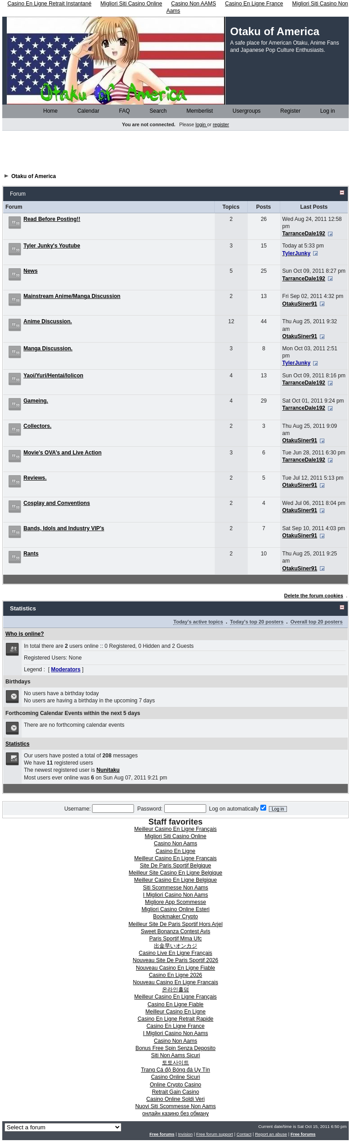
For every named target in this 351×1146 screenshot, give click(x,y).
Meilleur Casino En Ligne (175, 1011)
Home (47, 111)
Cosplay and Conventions (56, 503)
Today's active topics (198, 621)
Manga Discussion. (48, 348)
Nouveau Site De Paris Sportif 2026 (175, 960)
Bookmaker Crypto (175, 916)
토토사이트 (175, 1062)
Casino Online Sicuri (175, 1077)
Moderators (65, 669)
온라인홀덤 (175, 989)
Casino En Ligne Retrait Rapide (175, 1019)
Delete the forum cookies (313, 595)
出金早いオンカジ (175, 946)
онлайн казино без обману (175, 1113)
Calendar (85, 111)
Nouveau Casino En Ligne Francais (175, 982)
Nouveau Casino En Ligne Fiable (175, 968)
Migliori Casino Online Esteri (176, 909)
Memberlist (196, 111)
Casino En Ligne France (176, 1026)
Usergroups (244, 111)
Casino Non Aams (175, 843)
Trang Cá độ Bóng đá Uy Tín (175, 1070)
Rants (30, 553)
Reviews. (34, 478)
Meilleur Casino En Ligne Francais (175, 858)
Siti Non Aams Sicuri (175, 1055)
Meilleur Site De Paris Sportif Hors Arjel (176, 924)
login (201, 124)
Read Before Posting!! (51, 219)
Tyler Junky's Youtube (51, 246)
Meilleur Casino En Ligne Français (175, 829)
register (221, 124)
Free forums (161, 1134)
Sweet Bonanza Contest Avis (175, 931)
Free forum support (214, 1134)
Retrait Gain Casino (175, 1092)
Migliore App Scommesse (175, 902)
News (30, 271)
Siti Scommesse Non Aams (175, 888)
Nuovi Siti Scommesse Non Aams (175, 1106)
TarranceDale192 (303, 233)
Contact (243, 1134)
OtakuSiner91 (299, 304)
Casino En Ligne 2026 (175, 975)
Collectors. (37, 426)
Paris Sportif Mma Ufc (175, 938)
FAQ (121, 111)
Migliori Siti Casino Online (176, 836)
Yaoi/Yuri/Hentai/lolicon (53, 375)
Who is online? (24, 634)
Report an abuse (271, 1134)
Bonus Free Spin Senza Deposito (175, 1048)
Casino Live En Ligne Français (175, 953)
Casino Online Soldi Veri (175, 1099)
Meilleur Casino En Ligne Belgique (175, 880)
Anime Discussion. (47, 321)
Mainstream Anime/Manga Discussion (71, 296)
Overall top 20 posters (317, 621)
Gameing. (35, 401)
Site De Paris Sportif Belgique (175, 865)
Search (155, 111)
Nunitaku (108, 770)
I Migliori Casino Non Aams (175, 895)
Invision (185, 1134)
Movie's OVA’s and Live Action (62, 452)
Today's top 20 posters (257, 621)
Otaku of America (33, 176)
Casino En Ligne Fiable (175, 1004)
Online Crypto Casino (175, 1085)
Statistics (17, 744)
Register (287, 111)
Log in (324, 111)
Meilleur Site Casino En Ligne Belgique (175, 873)
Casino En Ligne (175, 851)
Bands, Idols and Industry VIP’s (63, 528)
